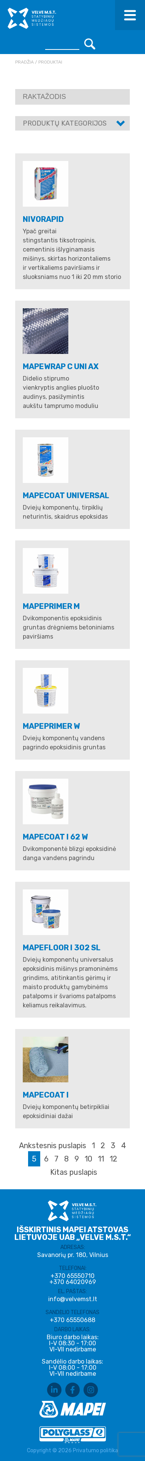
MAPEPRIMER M (51, 606)
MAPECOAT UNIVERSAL (66, 495)
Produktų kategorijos (65, 123)
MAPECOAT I (46, 1094)
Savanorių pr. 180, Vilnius (72, 1255)
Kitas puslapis (73, 1172)
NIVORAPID (43, 219)
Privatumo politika (95, 1450)
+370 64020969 (72, 1282)
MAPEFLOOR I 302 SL (62, 947)
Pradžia (24, 62)
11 (101, 1158)
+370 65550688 (72, 1320)
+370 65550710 (72, 1276)
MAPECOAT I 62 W (55, 836)
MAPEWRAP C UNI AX (61, 366)
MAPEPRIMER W (51, 726)
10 (88, 1158)
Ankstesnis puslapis (52, 1145)
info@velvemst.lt (72, 1299)
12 (113, 1158)
